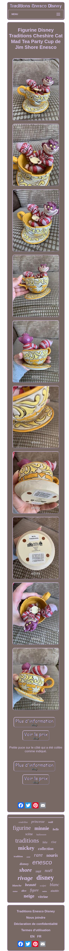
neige (29, 896)
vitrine (43, 897)
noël (48, 870)
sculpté (43, 885)
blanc (54, 884)
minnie (41, 828)
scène (29, 834)
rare (38, 855)
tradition (18, 856)
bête (45, 842)
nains (44, 891)
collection (46, 848)
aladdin (55, 890)
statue (15, 891)
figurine (22, 828)
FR (39, 936)
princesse (38, 821)
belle (56, 829)
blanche (16, 885)
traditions (27, 840)
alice (23, 890)
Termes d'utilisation (35, 930)
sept (38, 871)
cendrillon (23, 822)
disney (45, 877)
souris (52, 855)
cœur (28, 857)
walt (50, 822)
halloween (41, 834)
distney (24, 864)
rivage (25, 878)
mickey (26, 848)
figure (34, 890)
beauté (30, 884)
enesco (42, 862)
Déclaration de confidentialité (36, 924)
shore (25, 870)
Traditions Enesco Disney (36, 911)
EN (32, 936)
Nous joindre (35, 917)
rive (53, 842)
